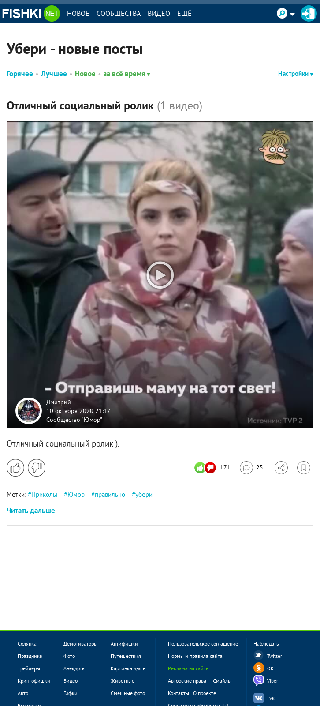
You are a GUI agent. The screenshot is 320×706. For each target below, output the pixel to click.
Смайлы (222, 680)
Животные (122, 680)
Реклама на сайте (188, 668)
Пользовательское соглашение (203, 643)
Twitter (274, 656)
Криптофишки (34, 680)
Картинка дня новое (133, 668)
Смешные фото (128, 693)
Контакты (178, 693)
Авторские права (187, 680)
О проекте (204, 693)
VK (272, 698)
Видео (159, 13)
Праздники (30, 656)
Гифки (70, 693)
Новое (78, 13)
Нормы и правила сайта (195, 656)
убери (144, 494)
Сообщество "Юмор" (74, 419)
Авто (23, 693)
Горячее (20, 74)
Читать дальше (31, 510)
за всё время (127, 74)
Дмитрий (58, 402)
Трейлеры (29, 668)
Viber (272, 681)
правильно (110, 494)
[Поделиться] (281, 467)
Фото (69, 656)
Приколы (44, 494)
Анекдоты (74, 668)
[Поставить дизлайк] (36, 468)
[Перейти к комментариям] (251, 467)
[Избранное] (303, 467)
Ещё (184, 13)
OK (270, 668)
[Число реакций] (214, 467)
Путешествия (126, 656)
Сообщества (119, 13)
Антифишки (124, 643)
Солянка (27, 643)
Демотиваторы (80, 643)
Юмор (76, 494)
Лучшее (54, 74)
